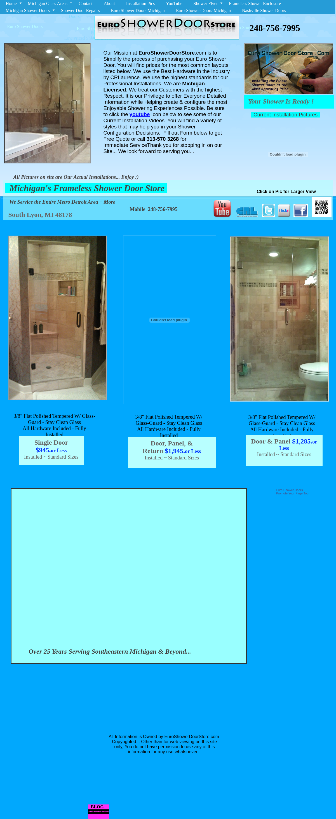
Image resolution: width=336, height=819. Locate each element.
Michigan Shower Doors (28, 10)
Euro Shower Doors (289, 490)
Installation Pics (140, 3)
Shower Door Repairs (80, 10)
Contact (86, 3)
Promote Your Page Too (292, 493)
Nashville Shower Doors (264, 10)
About (109, 3)
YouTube (174, 3)
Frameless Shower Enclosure (255, 3)
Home (11, 3)
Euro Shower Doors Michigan (138, 10)
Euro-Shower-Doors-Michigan (203, 10)
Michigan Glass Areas (47, 3)
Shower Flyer (206, 3)
